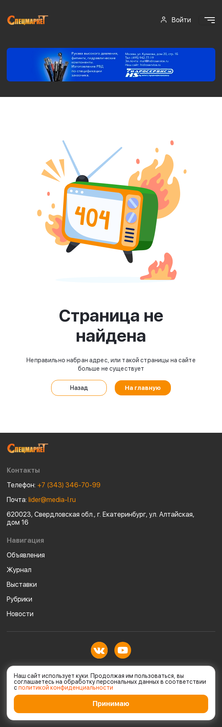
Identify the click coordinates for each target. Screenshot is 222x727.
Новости (20, 614)
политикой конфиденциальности (65, 687)
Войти (175, 20)
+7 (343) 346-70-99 (54, 485)
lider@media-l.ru (41, 500)
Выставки (22, 584)
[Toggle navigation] (207, 20)
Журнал (19, 570)
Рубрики (19, 599)
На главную (143, 387)
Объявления (26, 555)
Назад (79, 387)
